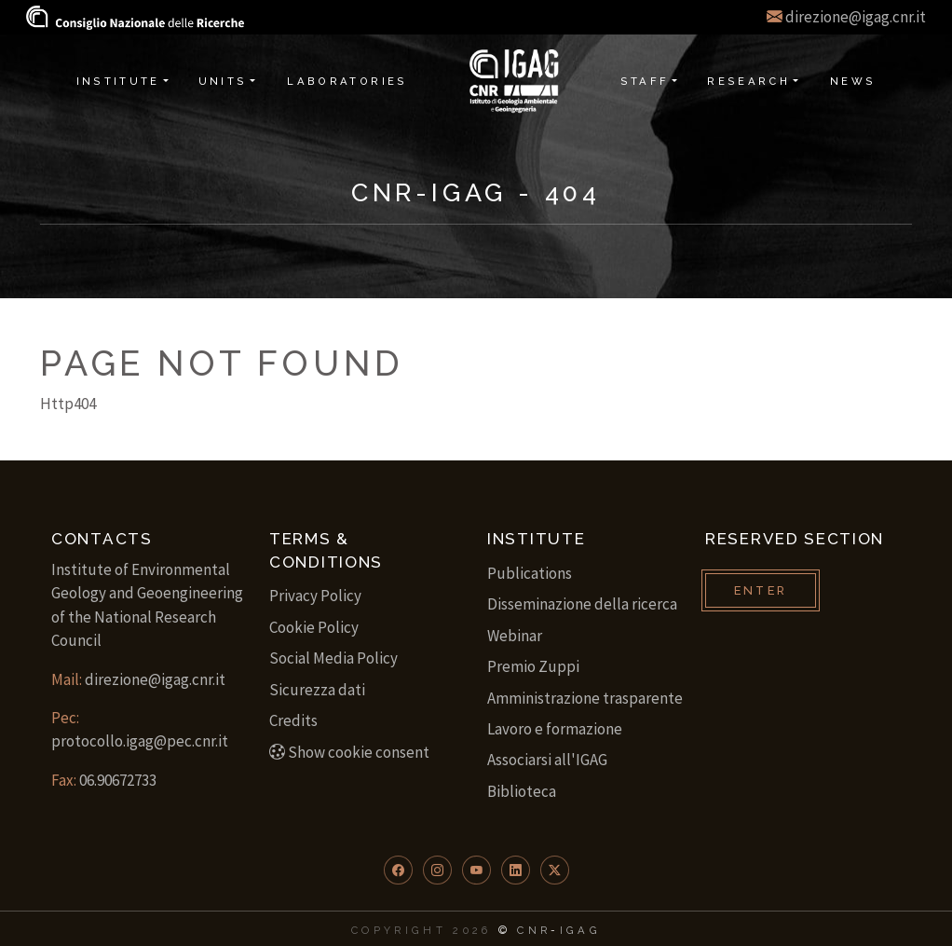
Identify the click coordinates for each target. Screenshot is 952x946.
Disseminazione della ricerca (582, 604)
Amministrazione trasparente (585, 698)
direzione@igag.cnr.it (855, 17)
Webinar (514, 635)
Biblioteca (521, 791)
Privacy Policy (315, 595)
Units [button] (223, 81)
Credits (293, 720)
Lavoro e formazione (554, 729)
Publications (529, 573)
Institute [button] (118, 81)
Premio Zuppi (533, 666)
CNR (534, 930)
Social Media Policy (333, 658)
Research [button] (748, 81)
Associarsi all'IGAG (547, 759)
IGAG (580, 930)
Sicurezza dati (317, 689)
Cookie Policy (314, 627)
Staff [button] (645, 81)
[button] (398, 870)
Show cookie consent (349, 752)
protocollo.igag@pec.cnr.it (139, 741)
